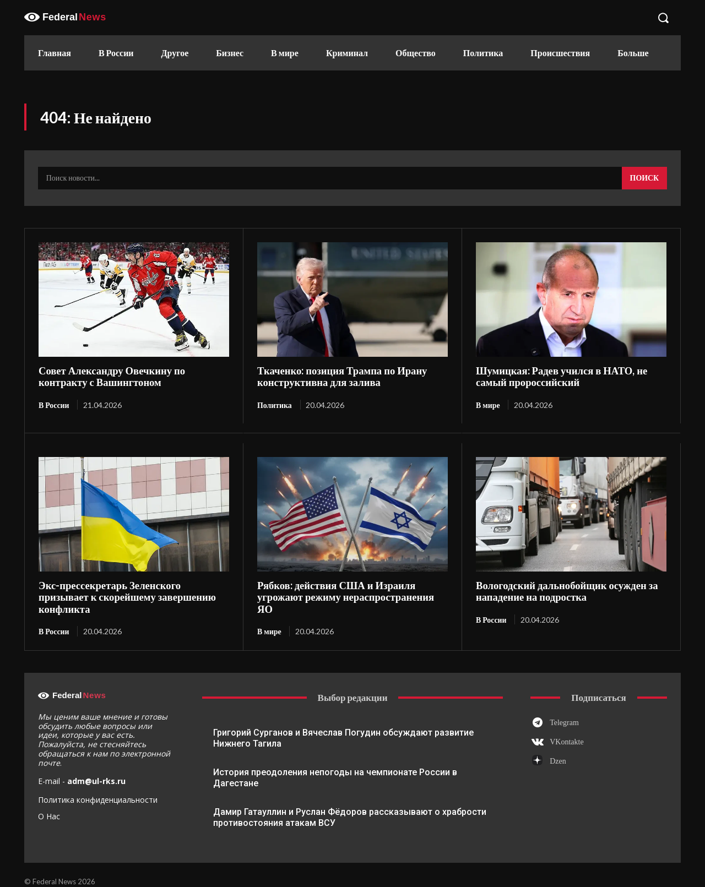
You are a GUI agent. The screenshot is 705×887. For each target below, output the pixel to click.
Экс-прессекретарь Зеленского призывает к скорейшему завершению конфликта (132, 590)
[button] (663, 17)
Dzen (558, 748)
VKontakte (566, 729)
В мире (488, 404)
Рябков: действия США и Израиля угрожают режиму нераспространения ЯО (350, 590)
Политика (274, 404)
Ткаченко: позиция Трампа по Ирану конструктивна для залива (338, 376)
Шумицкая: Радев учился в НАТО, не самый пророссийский (557, 376)
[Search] (644, 178)
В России (54, 404)
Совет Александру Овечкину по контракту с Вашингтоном (133, 376)
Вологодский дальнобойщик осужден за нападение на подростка (563, 590)
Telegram (564, 709)
